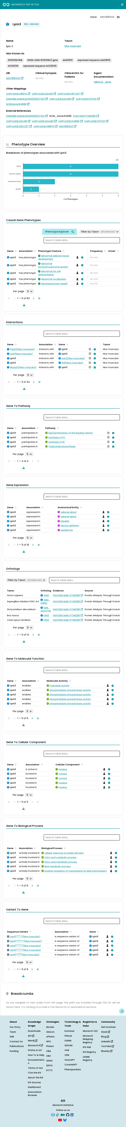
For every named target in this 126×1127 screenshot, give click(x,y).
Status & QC (35, 1050)
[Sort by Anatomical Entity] (80, 507)
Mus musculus (73, 46)
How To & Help (36, 1055)
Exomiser (70, 1031)
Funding (14, 1051)
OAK (67, 1050)
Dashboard (34, 1087)
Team (13, 1031)
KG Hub (87, 1047)
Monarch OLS (90, 1031)
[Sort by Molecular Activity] (69, 680)
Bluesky (106, 1051)
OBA (48, 1051)
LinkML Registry (87, 1058)
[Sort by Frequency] (104, 250)
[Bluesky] (65, 1119)
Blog (105, 1036)
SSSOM (68, 1045)
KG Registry (89, 1052)
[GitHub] (67, 1114)
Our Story (15, 1027)
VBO (48, 1055)
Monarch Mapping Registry (88, 1039)
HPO (48, 1041)
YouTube (107, 1046)
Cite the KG (34, 1072)
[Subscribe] (53, 1114)
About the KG (35, 1077)
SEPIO (49, 1065)
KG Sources (34, 1082)
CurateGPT (71, 1064)
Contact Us (16, 1041)
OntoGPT (70, 1059)
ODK (67, 1055)
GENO (49, 1060)
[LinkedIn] (72, 1114)
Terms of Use (35, 1067)
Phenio (50, 1046)
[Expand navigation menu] (122, 4)
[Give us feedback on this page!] (121, 1011)
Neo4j (32, 1040)
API (31, 1035)
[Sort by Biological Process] (64, 847)
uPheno (50, 1036)
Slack (105, 1031)
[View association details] (82, 257)
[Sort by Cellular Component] (81, 764)
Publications (17, 1046)
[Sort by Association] (34, 250)
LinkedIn (107, 1041)
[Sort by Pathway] (57, 427)
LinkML (68, 1040)
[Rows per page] (30, 291)
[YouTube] (60, 1119)
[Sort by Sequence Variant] (30, 931)
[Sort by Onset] (117, 250)
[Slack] (57, 1114)
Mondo (50, 1027)
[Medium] (63, 1114)
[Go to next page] (33, 298)
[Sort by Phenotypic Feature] (63, 250)
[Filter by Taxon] (99, 232)
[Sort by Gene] (15, 250)
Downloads (34, 1031)
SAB (12, 1036)
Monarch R (35, 1045)
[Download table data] (23, 305)
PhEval (68, 1035)
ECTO (49, 1070)
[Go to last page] (38, 298)
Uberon (50, 1031)
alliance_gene (102, 82)
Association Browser (34, 1093)
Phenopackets (73, 1069)
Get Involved (108, 1027)
